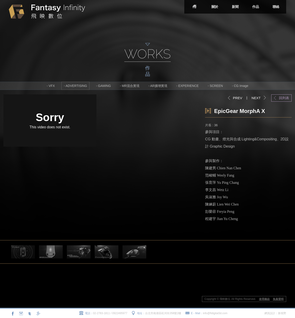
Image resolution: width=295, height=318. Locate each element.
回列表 (284, 98)
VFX (52, 86)
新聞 (235, 7)
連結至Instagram (21, 313)
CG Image (241, 86)
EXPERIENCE (188, 86)
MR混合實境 (130, 86)
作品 (255, 7)
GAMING (104, 86)
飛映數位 (47, 12)
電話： (89, 313)
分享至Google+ (38, 313)
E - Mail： (197, 313)
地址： (141, 313)
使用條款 (264, 299)
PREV (237, 98)
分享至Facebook (12, 313)
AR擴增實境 (158, 86)
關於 (214, 7)
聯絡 (276, 7)
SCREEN (216, 86)
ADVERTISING (76, 86)
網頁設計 (269, 313)
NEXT (256, 98)
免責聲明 (278, 299)
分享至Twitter (29, 313)
